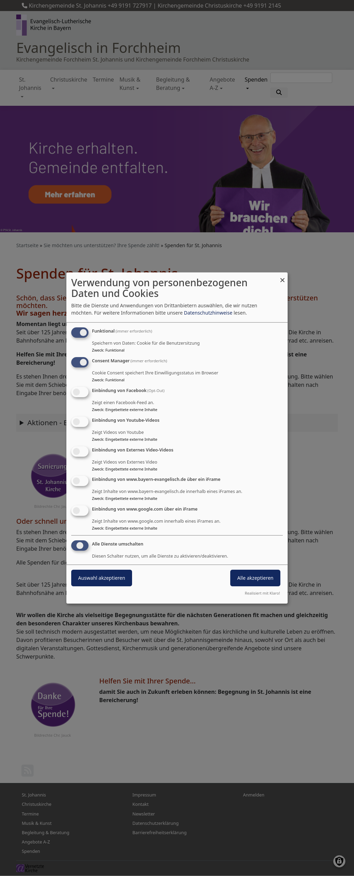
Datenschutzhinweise (208, 312)
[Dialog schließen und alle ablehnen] (282, 276)
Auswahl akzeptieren (101, 578)
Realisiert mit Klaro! (262, 593)
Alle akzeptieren (255, 578)
